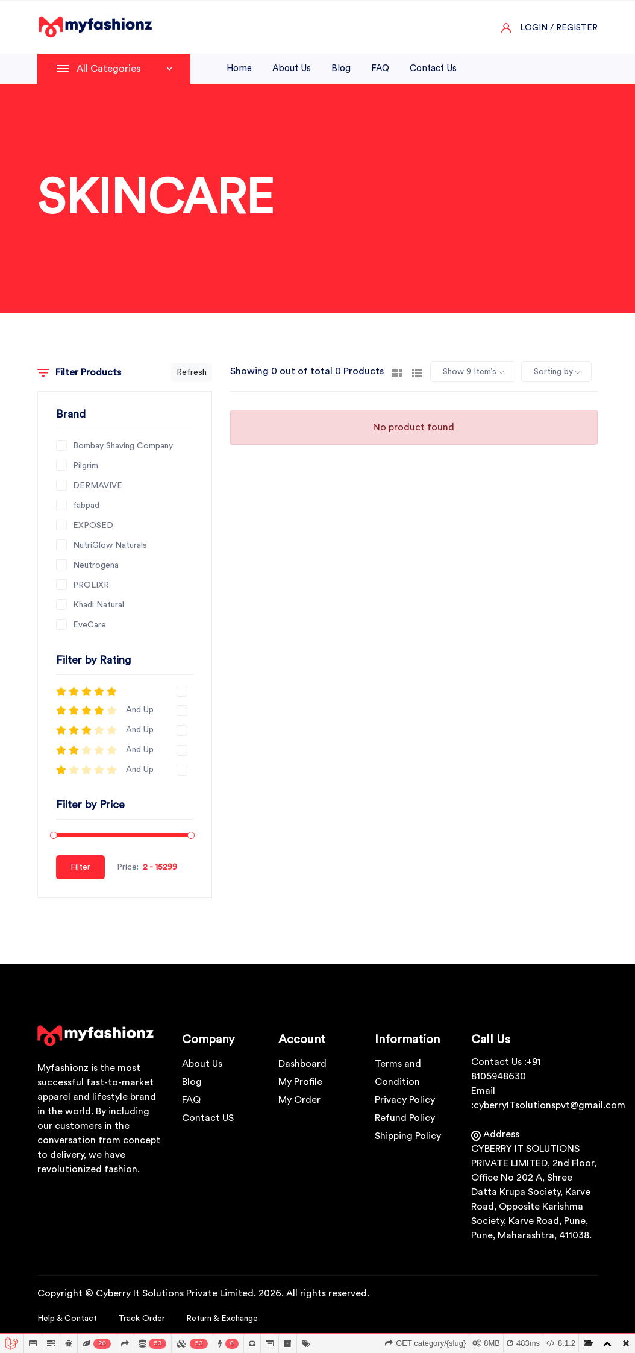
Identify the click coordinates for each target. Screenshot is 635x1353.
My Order (299, 1100)
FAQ (380, 68)
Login (534, 28)
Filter (80, 867)
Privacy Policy (405, 1100)
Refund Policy (405, 1118)
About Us (202, 1064)
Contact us (433, 68)
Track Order (141, 1318)
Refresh (192, 372)
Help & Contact (67, 1318)
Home (239, 68)
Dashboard (302, 1064)
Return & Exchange (222, 1318)
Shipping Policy (408, 1136)
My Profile (300, 1082)
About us (291, 68)
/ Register (574, 28)
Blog (341, 68)
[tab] (397, 371)
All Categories (124, 69)
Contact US (208, 1118)
